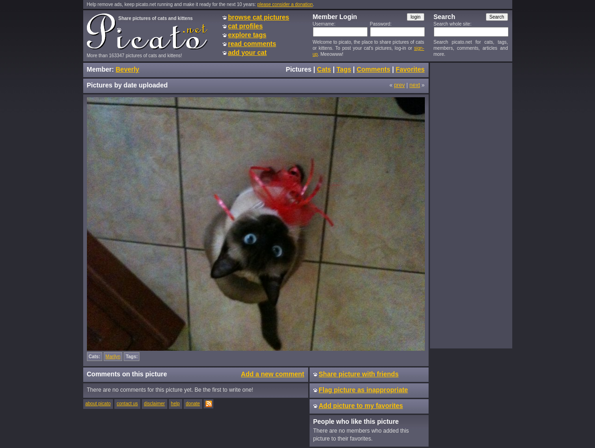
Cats (324, 69)
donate (193, 403)
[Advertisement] (471, 205)
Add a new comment (272, 374)
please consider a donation (285, 4)
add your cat (247, 52)
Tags (344, 69)
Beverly (127, 69)
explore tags (247, 35)
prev (399, 85)
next (415, 85)
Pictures (298, 69)
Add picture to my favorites (361, 405)
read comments (252, 43)
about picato (98, 403)
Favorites (410, 69)
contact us (127, 403)
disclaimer (154, 403)
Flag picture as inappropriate (363, 390)
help (175, 403)
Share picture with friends (359, 374)
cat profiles (245, 26)
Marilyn (113, 356)
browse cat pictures (259, 17)
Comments (373, 69)
